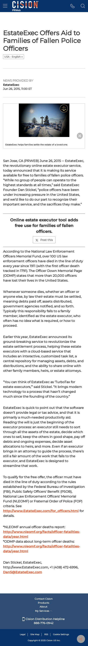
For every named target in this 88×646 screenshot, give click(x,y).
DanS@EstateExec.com (22, 572)
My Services (43, 610)
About (43, 606)
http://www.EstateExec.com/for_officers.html (41, 511)
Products (43, 602)
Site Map (34, 634)
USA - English (13, 56)
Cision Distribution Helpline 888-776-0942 (43, 621)
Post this (44, 240)
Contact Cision (44, 598)
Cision (49, 640)
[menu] (5, 6)
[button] (72, 6)
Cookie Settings (61, 634)
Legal (22, 634)
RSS (46, 634)
